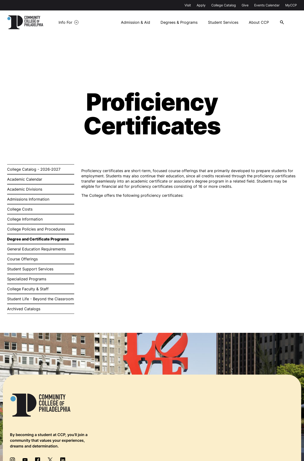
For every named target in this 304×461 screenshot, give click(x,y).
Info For (65, 22)
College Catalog (223, 5)
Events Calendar (267, 5)
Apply (201, 5)
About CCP (259, 22)
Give (245, 5)
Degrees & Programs (179, 22)
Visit (187, 5)
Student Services (223, 22)
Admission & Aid (135, 22)
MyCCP (291, 5)
